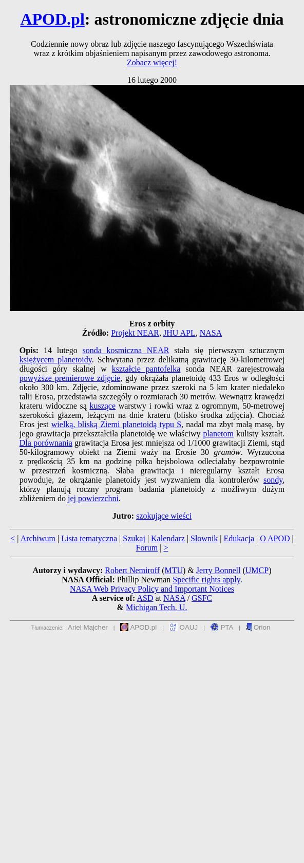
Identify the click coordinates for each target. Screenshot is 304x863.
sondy (272, 479)
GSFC (202, 598)
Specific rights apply (206, 579)
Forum (147, 547)
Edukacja (239, 538)
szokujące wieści (164, 515)
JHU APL (179, 332)
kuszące (102, 405)
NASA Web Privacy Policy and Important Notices (152, 588)
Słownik (204, 538)
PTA (222, 627)
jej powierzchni (93, 498)
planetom (218, 433)
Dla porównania (46, 442)
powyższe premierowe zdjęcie (70, 378)
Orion (258, 627)
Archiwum (38, 538)
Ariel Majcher (88, 627)
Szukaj (134, 538)
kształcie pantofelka (146, 368)
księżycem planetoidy (56, 359)
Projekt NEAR (135, 332)
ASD (145, 598)
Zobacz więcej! (152, 62)
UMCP (257, 570)
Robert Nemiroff (132, 570)
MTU (173, 570)
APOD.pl (52, 19)
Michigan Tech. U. (156, 607)
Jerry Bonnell (218, 570)
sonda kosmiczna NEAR (125, 350)
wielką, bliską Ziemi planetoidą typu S (116, 424)
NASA (211, 332)
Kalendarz (168, 538)
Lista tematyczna (89, 538)
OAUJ (183, 627)
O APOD (275, 538)
